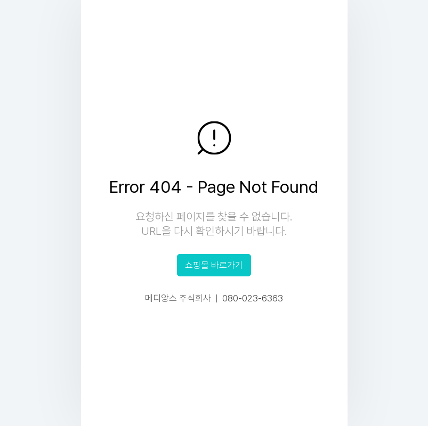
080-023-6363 (252, 298)
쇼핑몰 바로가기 (214, 265)
